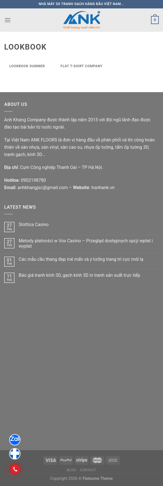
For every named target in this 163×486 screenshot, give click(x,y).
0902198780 (33, 180)
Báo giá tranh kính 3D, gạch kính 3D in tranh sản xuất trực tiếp (79, 275)
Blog (71, 470)
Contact (88, 470)
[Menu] (7, 20)
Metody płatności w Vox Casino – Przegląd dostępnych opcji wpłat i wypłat (86, 243)
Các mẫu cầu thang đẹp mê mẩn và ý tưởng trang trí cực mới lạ (81, 259)
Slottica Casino (34, 224)
